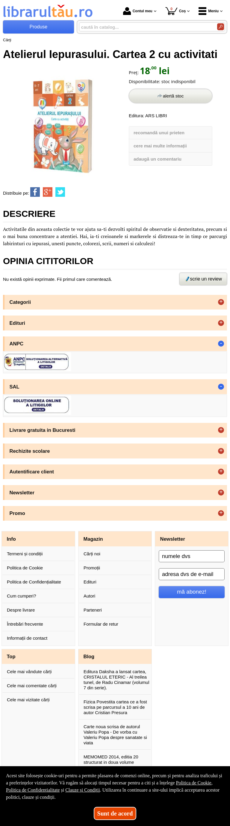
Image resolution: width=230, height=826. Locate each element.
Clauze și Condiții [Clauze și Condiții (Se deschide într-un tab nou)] (82, 790)
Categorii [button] (20, 302)
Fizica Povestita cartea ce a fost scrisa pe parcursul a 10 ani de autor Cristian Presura (115, 707)
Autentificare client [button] (32, 471)
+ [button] (221, 302)
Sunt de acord (115, 813)
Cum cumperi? (21, 595)
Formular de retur (101, 624)
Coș (175, 11)
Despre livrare (21, 609)
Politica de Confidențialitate (34, 581)
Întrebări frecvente (25, 624)
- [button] (221, 344)
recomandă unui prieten (159, 132)
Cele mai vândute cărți (29, 671)
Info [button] (11, 539)
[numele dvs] (192, 556)
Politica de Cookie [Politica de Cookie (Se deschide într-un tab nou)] (193, 782)
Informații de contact (27, 638)
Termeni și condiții (25, 553)
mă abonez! (191, 592)
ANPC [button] (17, 343)
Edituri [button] (17, 323)
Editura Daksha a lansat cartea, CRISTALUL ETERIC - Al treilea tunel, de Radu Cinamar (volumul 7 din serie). (116, 679)
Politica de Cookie (25, 567)
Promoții (92, 567)
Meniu (209, 11)
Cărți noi (92, 553)
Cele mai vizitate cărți (28, 699)
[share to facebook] (35, 192)
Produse (39, 26)
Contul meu (137, 11)
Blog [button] (89, 656)
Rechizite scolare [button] (30, 451)
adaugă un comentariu (157, 158)
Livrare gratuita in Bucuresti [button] (42, 430)
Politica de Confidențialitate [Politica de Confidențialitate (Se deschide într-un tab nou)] (33, 790)
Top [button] (11, 656)
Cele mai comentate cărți (32, 685)
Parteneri (93, 609)
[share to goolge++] (47, 192)
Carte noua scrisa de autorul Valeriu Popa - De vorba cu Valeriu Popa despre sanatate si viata (115, 734)
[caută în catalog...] (146, 27)
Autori (89, 595)
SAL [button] (14, 386)
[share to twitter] (60, 192)
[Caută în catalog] (220, 26)
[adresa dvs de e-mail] (192, 574)
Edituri (90, 581)
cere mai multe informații (160, 145)
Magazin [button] (93, 539)
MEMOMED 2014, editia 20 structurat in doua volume (111, 759)
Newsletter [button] (22, 492)
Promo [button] (17, 513)
